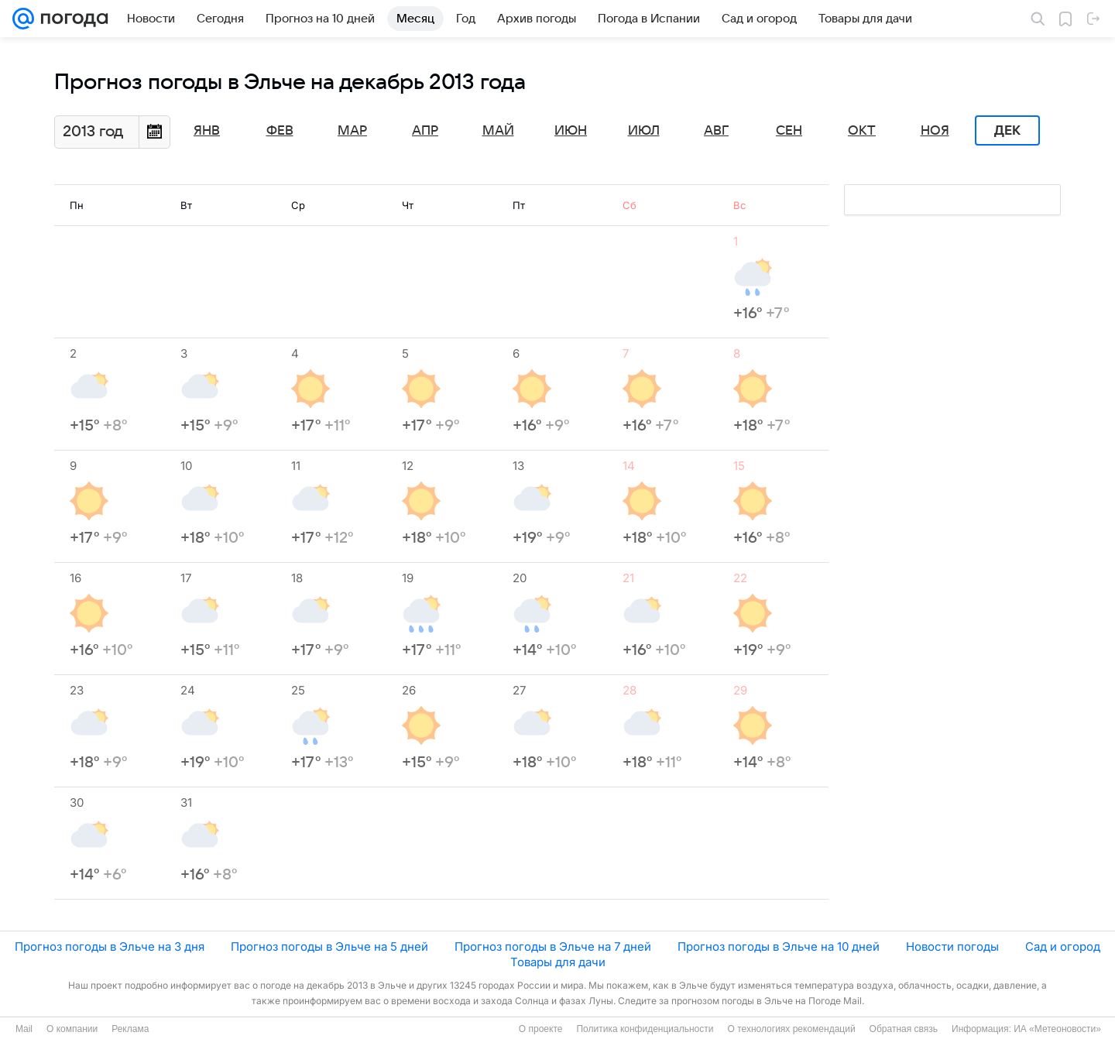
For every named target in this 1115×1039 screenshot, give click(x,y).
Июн (570, 131)
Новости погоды (952, 946)
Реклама (130, 1029)
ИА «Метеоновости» (1057, 1029)
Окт (862, 131)
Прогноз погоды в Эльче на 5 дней (329, 946)
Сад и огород (1062, 946)
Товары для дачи (558, 962)
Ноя (935, 131)
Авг (716, 131)
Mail (24, 1029)
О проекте (541, 1029)
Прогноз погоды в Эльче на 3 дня (109, 946)
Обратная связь (904, 1029)
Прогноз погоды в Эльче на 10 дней (779, 946)
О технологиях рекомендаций (791, 1029)
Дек (1007, 131)
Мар (352, 131)
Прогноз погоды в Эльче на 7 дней (553, 946)
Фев (279, 131)
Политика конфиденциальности (644, 1029)
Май (498, 131)
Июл (644, 131)
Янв (207, 131)
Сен (789, 131)
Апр (425, 131)
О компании (72, 1029)
